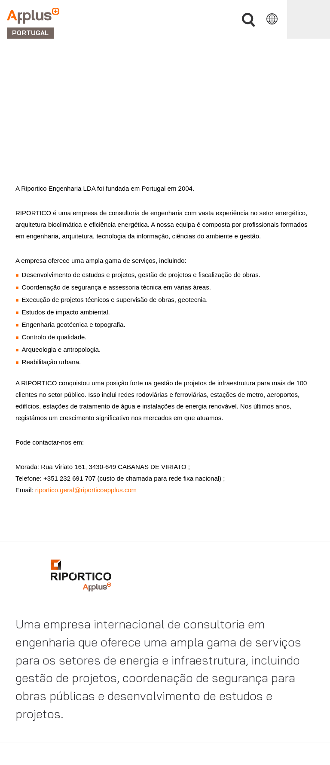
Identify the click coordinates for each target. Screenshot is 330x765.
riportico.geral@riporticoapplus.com (85, 490)
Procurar (248, 20)
